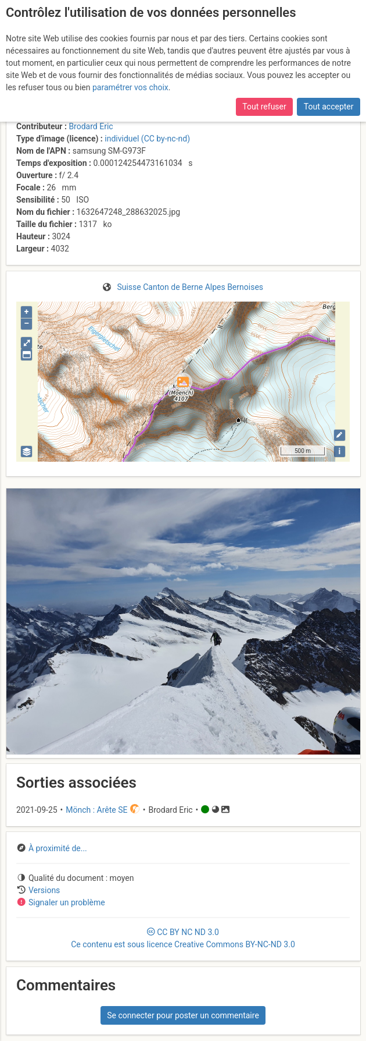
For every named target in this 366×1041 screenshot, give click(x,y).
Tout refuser (264, 106)
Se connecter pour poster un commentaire (183, 1015)
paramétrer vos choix (130, 87)
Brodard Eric (91, 126)
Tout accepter (329, 106)
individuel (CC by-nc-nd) (147, 138)
